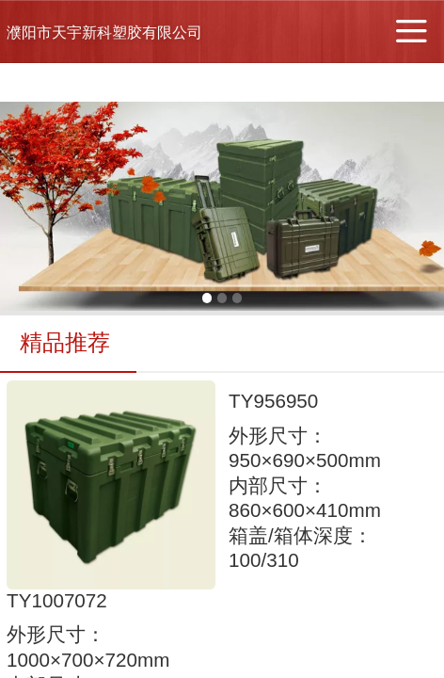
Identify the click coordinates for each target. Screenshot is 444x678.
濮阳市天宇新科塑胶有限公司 (104, 32)
